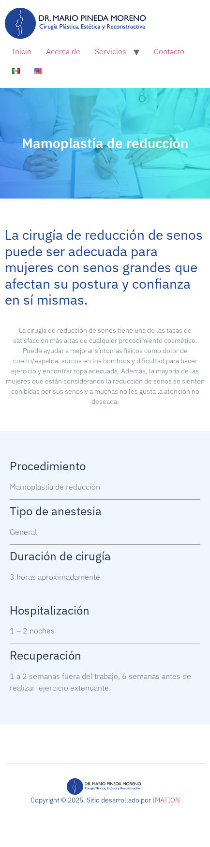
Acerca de (63, 51)
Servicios (110, 51)
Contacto (169, 51)
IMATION (166, 800)
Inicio (21, 51)
